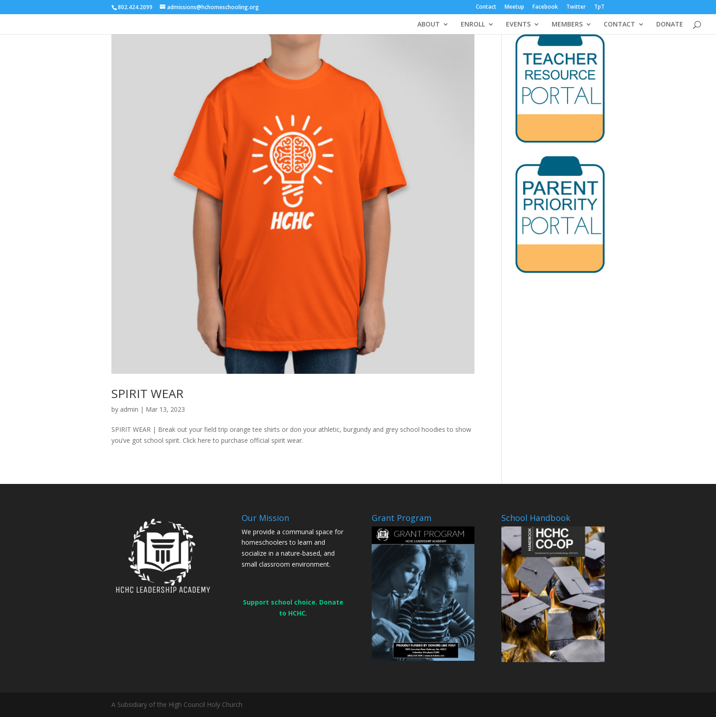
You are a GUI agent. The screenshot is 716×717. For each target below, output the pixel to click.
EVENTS (518, 24)
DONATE (669, 24)
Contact (486, 7)
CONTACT (619, 24)
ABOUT (428, 24)
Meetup (514, 7)
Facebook (545, 7)
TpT (599, 7)
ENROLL (473, 24)
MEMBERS (567, 24)
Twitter (576, 7)
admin (129, 409)
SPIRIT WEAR (147, 393)
